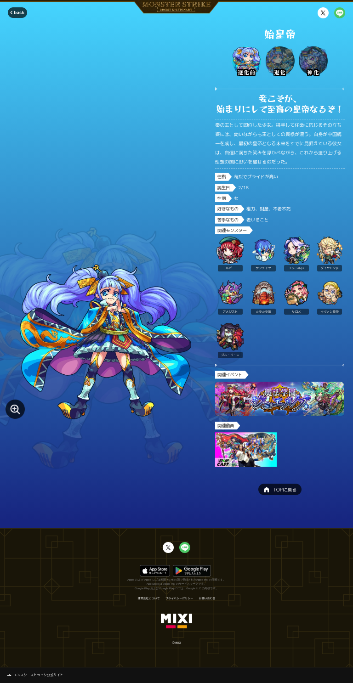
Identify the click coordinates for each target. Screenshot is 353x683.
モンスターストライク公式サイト (38, 674)
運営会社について (148, 598)
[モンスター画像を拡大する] (15, 409)
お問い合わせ (207, 598)
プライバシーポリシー (179, 598)
